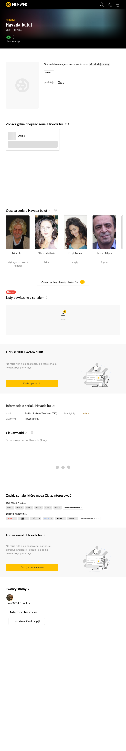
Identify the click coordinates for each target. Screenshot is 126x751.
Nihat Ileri (17, 252)
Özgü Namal (75, 252)
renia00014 (12, 603)
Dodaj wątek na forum (32, 567)
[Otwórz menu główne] (117, 4)
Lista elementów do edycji (27, 621)
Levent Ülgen (104, 252)
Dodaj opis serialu (32, 383)
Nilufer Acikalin (46, 252)
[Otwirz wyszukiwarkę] (101, 4)
